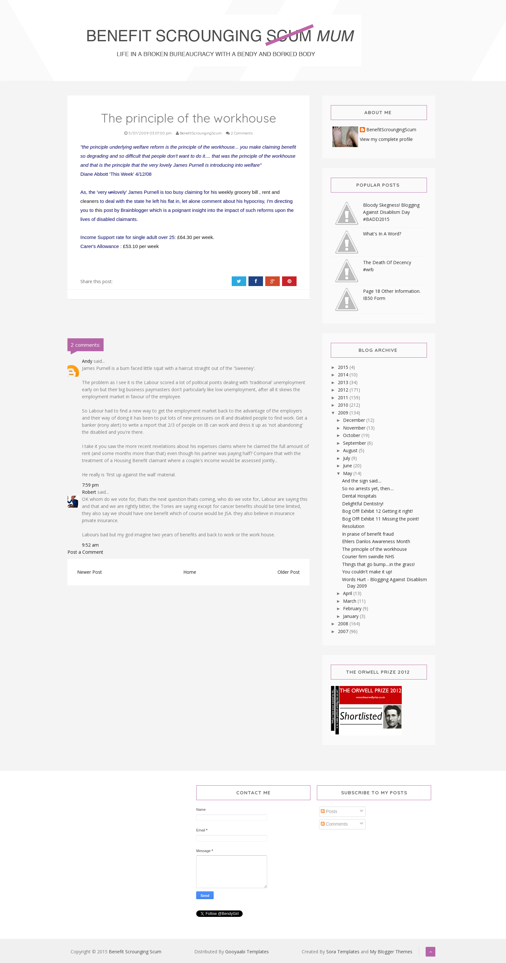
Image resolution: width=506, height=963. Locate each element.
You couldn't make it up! (367, 572)
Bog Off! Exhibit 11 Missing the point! (380, 519)
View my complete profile (386, 139)
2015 (343, 367)
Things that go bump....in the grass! (378, 564)
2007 (343, 631)
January (351, 616)
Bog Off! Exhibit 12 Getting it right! (377, 511)
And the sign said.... (361, 481)
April (348, 593)
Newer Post (89, 572)
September (355, 443)
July (347, 458)
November (355, 428)
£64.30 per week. (195, 237)
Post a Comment (85, 552)
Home (189, 572)
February (353, 608)
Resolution (353, 526)
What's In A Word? (382, 234)
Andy (87, 361)
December (354, 420)
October (352, 435)
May (348, 473)
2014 (343, 375)
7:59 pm (90, 485)
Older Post (289, 572)
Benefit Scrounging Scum (135, 951)
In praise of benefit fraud (368, 534)
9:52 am (90, 545)
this (99, 210)
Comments (334, 824)
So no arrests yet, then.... (368, 488)
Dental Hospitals (359, 496)
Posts (329, 811)
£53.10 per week (141, 246)
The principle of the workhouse (374, 549)
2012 (343, 390)
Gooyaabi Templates (247, 951)
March (350, 601)
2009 (343, 413)
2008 (343, 623)
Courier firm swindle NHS (368, 556)
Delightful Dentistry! (362, 504)
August (351, 450)
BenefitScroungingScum (391, 130)
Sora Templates (342, 951)
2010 (343, 405)
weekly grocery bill (238, 192)
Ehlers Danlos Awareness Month (376, 541)
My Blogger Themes (391, 951)
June (348, 465)
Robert (89, 492)
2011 (343, 397)
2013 (343, 382)
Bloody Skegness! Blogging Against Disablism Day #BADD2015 (391, 212)
